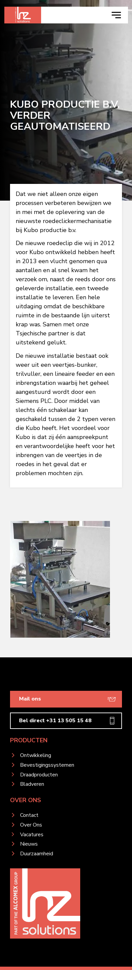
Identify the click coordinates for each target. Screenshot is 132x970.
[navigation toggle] (116, 15)
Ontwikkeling (35, 755)
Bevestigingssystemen (47, 765)
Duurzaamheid (36, 853)
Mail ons (30, 699)
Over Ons (31, 825)
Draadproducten (39, 774)
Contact (29, 815)
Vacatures (31, 834)
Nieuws (29, 844)
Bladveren (32, 784)
